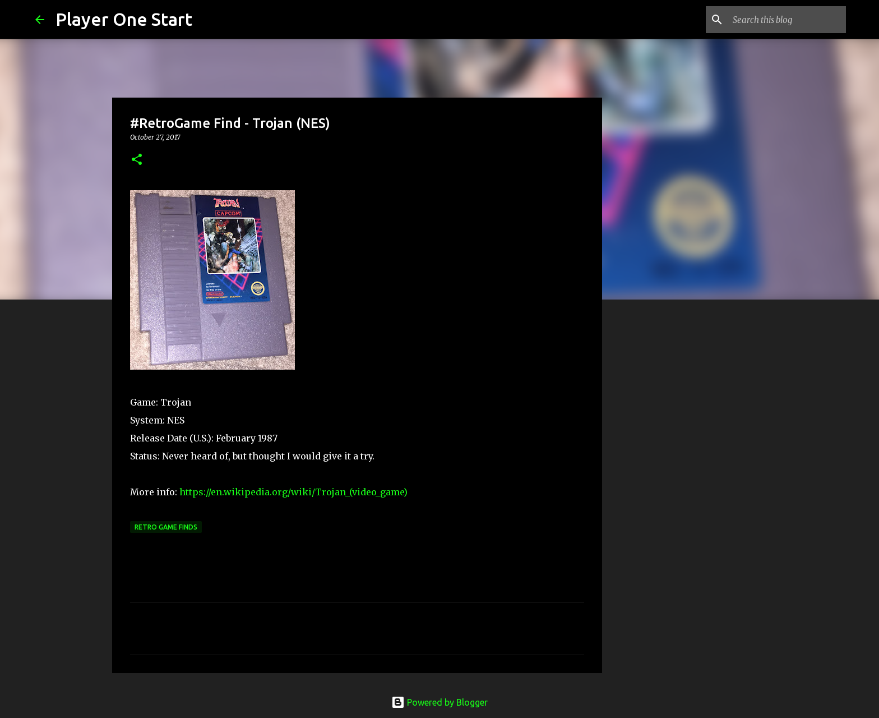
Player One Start (123, 19)
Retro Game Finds (166, 527)
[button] (137, 160)
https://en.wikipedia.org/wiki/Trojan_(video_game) (293, 492)
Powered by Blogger (439, 702)
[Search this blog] (787, 19)
